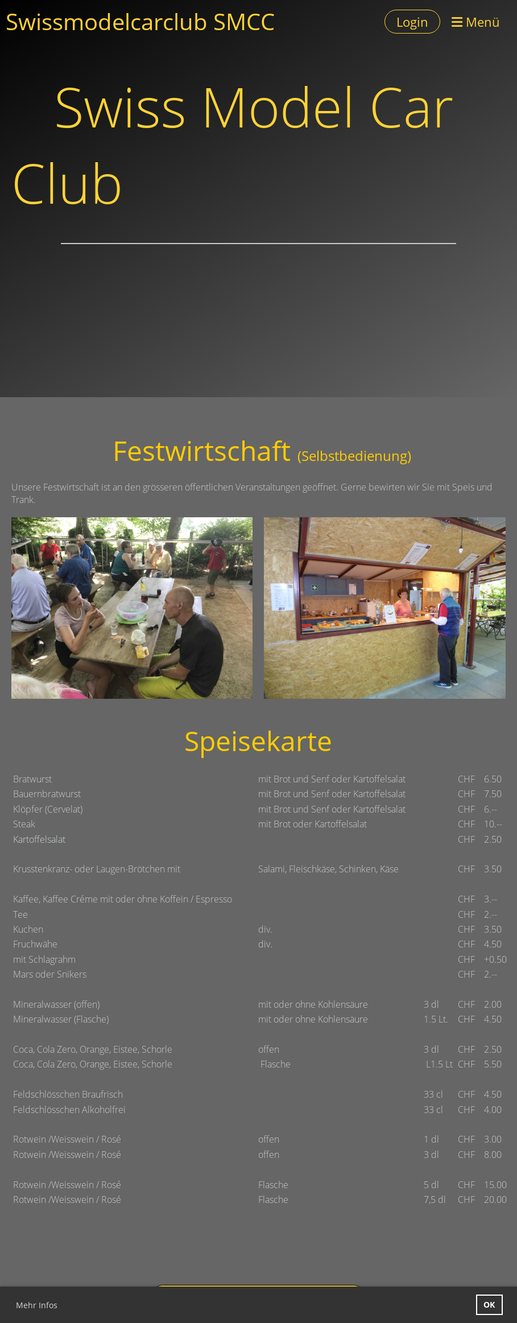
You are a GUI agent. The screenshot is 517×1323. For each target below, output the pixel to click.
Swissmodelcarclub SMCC (140, 21)
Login (412, 21)
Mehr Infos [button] (36, 1305)
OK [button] (489, 1304)
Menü (476, 21)
